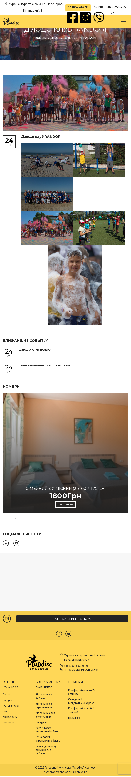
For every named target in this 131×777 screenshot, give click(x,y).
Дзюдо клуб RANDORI (36, 349)
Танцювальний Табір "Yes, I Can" (45, 366)
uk (112, 12)
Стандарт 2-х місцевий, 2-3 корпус (81, 702)
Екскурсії (41, 723)
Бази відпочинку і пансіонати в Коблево (46, 751)
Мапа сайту (10, 717)
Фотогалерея (11, 706)
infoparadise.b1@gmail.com (82, 670)
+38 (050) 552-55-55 (111, 7)
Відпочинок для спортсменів (45, 715)
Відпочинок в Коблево (44, 697)
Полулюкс (74, 718)
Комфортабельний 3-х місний (81, 711)
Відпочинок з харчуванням (44, 706)
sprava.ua (81, 772)
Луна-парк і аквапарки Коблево (48, 739)
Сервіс (7, 695)
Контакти (9, 723)
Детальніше (65, 505)
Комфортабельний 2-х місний (81, 693)
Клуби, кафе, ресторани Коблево (48, 730)
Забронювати (78, 7)
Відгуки (7, 701)
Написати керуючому (72, 619)
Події (6, 712)
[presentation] (7, 519)
